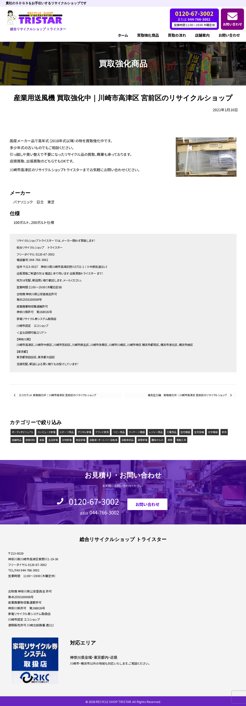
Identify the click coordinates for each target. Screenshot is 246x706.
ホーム (123, 35)
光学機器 (213, 432)
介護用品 (171, 432)
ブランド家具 (102, 432)
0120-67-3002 (94, 501)
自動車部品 (127, 440)
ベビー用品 (119, 432)
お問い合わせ (232, 24)
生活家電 (53, 440)
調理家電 (142, 440)
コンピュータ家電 (46, 432)
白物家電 (67, 440)
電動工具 (181, 440)
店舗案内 (202, 35)
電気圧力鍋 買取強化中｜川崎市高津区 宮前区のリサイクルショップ (187, 395)
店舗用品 (16, 440)
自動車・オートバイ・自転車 (103, 440)
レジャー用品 (156, 432)
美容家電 (80, 440)
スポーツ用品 (67, 432)
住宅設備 (199, 432)
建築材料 (30, 440)
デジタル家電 (84, 432)
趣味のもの (157, 440)
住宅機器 (185, 432)
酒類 (169, 440)
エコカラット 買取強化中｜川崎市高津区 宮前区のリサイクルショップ (57, 395)
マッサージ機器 (137, 432)
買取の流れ (177, 35)
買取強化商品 (148, 35)
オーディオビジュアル (22, 432)
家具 (224, 432)
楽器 (41, 440)
